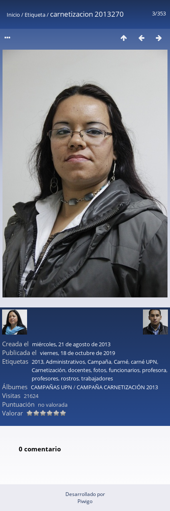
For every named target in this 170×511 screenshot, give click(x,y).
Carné (121, 361)
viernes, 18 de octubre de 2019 (77, 353)
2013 (37, 361)
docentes (79, 370)
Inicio (13, 14)
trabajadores (97, 378)
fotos (99, 370)
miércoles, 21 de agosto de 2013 (71, 344)
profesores (45, 378)
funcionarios (124, 370)
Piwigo (85, 501)
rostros (70, 378)
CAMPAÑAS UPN (51, 387)
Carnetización (48, 370)
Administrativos (65, 361)
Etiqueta (35, 14)
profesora (154, 370)
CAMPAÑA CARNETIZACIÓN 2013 (117, 387)
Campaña (99, 361)
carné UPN (144, 361)
